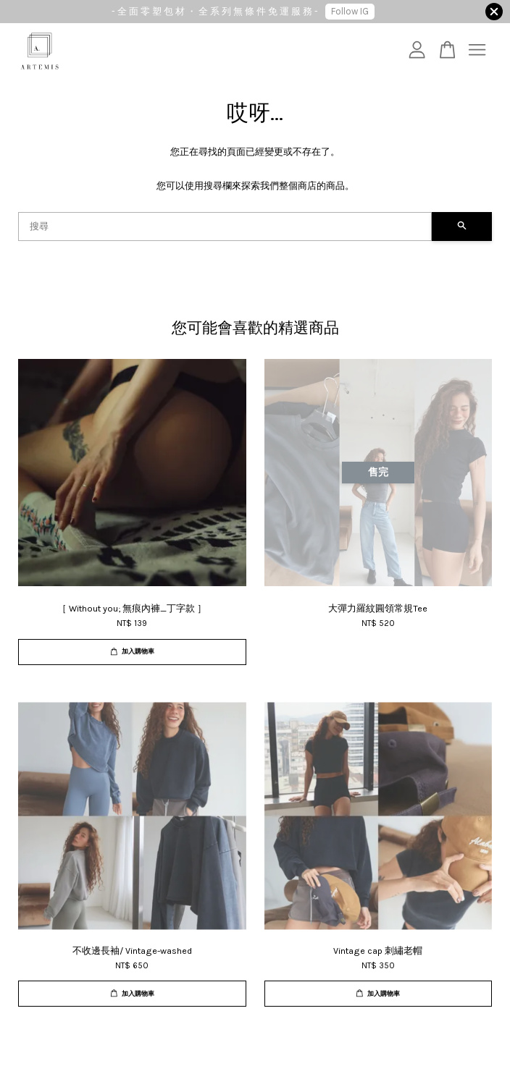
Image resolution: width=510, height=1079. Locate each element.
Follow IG (350, 11)
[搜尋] (225, 226)
